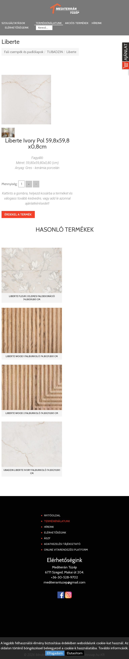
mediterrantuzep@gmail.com (64, 582)
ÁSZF (47, 538)
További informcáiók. (113, 648)
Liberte (71, 52)
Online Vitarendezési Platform (66, 549)
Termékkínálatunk (49, 23)
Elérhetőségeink (17, 27)
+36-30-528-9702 (64, 577)
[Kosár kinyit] (125, 56)
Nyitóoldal (52, 515)
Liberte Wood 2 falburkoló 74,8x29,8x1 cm (32, 413)
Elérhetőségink (55, 532)
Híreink (97, 23)
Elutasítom (74, 653)
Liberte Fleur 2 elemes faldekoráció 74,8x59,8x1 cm (32, 298)
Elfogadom (55, 653)
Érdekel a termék (18, 214)
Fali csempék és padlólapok (23, 52)
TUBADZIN (55, 52)
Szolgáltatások (13, 23)
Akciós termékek (76, 23)
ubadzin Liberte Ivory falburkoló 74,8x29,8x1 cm (32, 472)
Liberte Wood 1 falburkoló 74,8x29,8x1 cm (32, 356)
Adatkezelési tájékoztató (62, 544)
